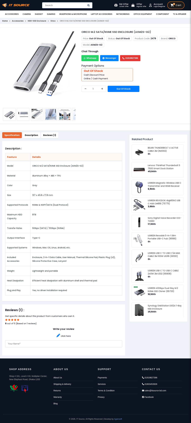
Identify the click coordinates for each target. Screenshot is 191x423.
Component (162, 14)
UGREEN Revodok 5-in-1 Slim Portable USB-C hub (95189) (162, 237)
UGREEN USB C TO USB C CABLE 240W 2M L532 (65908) (163, 272)
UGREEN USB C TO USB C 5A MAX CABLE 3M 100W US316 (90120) (164, 255)
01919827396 (130, 58)
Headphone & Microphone (73, 14)
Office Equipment (142, 14)
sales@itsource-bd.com (154, 390)
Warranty (58, 397)
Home (5, 21)
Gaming (51, 14)
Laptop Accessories (101, 14)
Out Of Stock (124, 88)
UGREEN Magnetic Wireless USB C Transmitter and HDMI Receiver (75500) (164, 186)
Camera (27, 14)
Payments (102, 377)
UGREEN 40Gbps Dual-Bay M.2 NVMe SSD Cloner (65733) (163, 290)
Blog (56, 403)
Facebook (148, 397)
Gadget (39, 14)
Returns (57, 390)
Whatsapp (90, 58)
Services (102, 384)
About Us (58, 377)
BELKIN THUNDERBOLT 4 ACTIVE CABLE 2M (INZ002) (163, 149)
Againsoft (118, 419)
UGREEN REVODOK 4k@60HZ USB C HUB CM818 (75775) (164, 202)
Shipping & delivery (62, 384)
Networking (122, 14)
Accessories (12, 14)
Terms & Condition (106, 390)
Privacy (101, 397)
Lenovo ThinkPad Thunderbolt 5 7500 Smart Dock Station (164, 167)
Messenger (109, 58)
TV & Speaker (179, 14)
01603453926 (149, 384)
